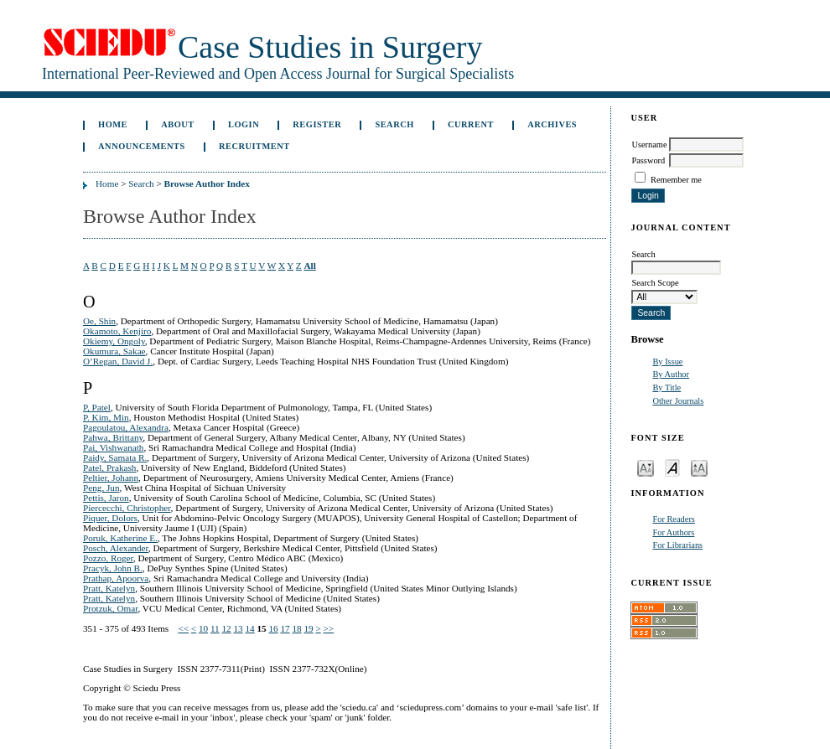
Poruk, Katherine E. (120, 538)
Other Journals (677, 400)
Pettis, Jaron (106, 498)
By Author (670, 374)
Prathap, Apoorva (115, 578)
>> (329, 628)
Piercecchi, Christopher (127, 508)
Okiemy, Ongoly (114, 341)
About (178, 124)
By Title (666, 387)
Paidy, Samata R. (115, 457)
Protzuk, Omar (110, 608)
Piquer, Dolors (110, 518)
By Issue (667, 361)
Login (243, 124)
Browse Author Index (207, 183)
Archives (552, 124)
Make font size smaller (645, 467)
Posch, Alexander (115, 548)
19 (308, 628)
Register (317, 124)
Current (471, 124)
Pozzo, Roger (108, 558)
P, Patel (97, 407)
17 (284, 628)
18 (296, 628)
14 (249, 628)
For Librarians (677, 545)
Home (112, 124)
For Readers (673, 519)
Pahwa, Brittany (113, 437)
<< (183, 628)
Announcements (141, 146)
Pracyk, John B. (113, 568)
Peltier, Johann (110, 478)
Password (648, 160)
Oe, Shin (99, 321)
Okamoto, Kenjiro (117, 331)
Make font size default (672, 467)
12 (226, 628)
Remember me (676, 179)
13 (238, 628)
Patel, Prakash (109, 467)
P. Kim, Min (106, 417)
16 (273, 628)
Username (649, 144)
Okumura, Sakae (114, 351)
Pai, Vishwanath (113, 447)
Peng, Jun (101, 488)
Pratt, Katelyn (109, 588)
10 (203, 628)
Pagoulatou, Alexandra (126, 427)
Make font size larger (699, 467)
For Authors (673, 532)
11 (215, 628)
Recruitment (254, 146)
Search (394, 124)
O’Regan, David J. (118, 361)
